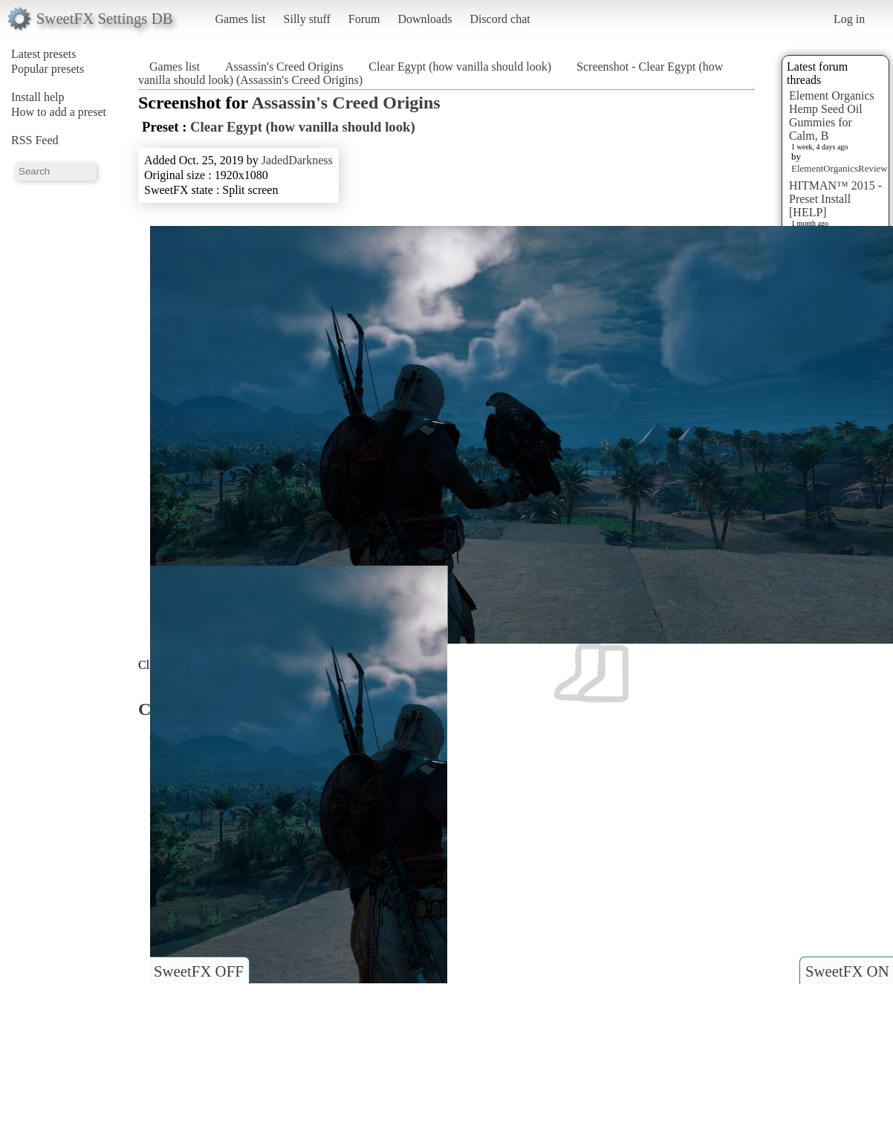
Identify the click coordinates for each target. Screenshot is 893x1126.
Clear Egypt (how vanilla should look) (459, 66)
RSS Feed (35, 140)
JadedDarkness (297, 160)
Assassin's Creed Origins (284, 66)
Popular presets (47, 68)
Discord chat (500, 19)
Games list (240, 19)
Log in (849, 19)
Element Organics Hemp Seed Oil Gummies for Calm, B (831, 115)
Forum (364, 19)
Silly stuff (307, 19)
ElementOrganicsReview (839, 168)
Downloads (424, 19)
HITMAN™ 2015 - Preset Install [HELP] (835, 199)
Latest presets (44, 54)
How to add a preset (58, 112)
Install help (38, 97)
